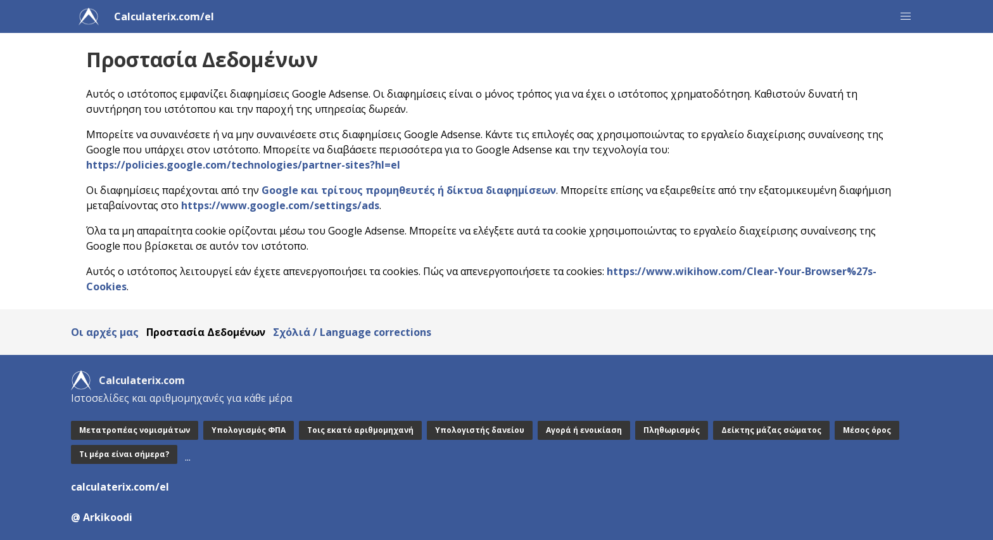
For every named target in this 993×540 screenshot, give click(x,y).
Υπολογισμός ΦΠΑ (249, 430)
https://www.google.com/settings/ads (280, 205)
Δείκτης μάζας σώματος (771, 430)
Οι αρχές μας (105, 332)
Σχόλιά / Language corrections (352, 332)
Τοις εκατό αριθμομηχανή (360, 430)
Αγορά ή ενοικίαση (584, 430)
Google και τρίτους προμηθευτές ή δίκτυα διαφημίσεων (409, 190)
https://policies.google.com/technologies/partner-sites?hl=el (243, 165)
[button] (905, 16)
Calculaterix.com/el (164, 16)
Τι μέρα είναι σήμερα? (124, 454)
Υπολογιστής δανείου (479, 430)
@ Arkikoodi (101, 517)
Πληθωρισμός (671, 430)
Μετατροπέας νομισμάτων (134, 430)
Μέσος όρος (867, 430)
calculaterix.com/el (120, 487)
